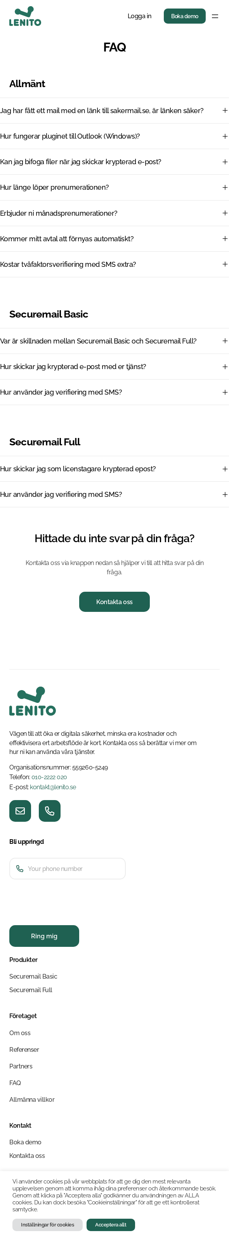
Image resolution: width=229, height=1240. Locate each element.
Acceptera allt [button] (110, 1225)
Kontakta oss (114, 602)
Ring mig (44, 936)
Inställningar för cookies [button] (47, 1225)
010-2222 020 (49, 777)
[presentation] (68, 916)
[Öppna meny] (215, 16)
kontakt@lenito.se (53, 787)
